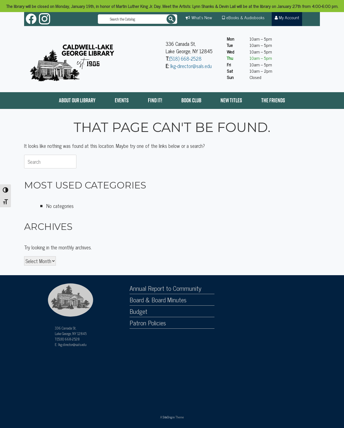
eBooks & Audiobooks (245, 17)
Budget (138, 311)
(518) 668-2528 (185, 58)
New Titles (231, 100)
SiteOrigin (169, 417)
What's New (201, 17)
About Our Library (77, 100)
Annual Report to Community (165, 288)
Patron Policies (148, 323)
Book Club (191, 100)
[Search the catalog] (137, 19)
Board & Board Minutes (158, 300)
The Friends (273, 100)
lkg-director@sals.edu (191, 66)
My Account (287, 17)
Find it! (155, 100)
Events (122, 100)
